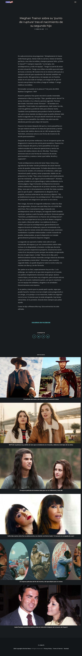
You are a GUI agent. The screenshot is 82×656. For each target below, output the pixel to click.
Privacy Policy (48, 648)
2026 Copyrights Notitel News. (22, 648)
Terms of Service (58, 648)
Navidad (66, 648)
